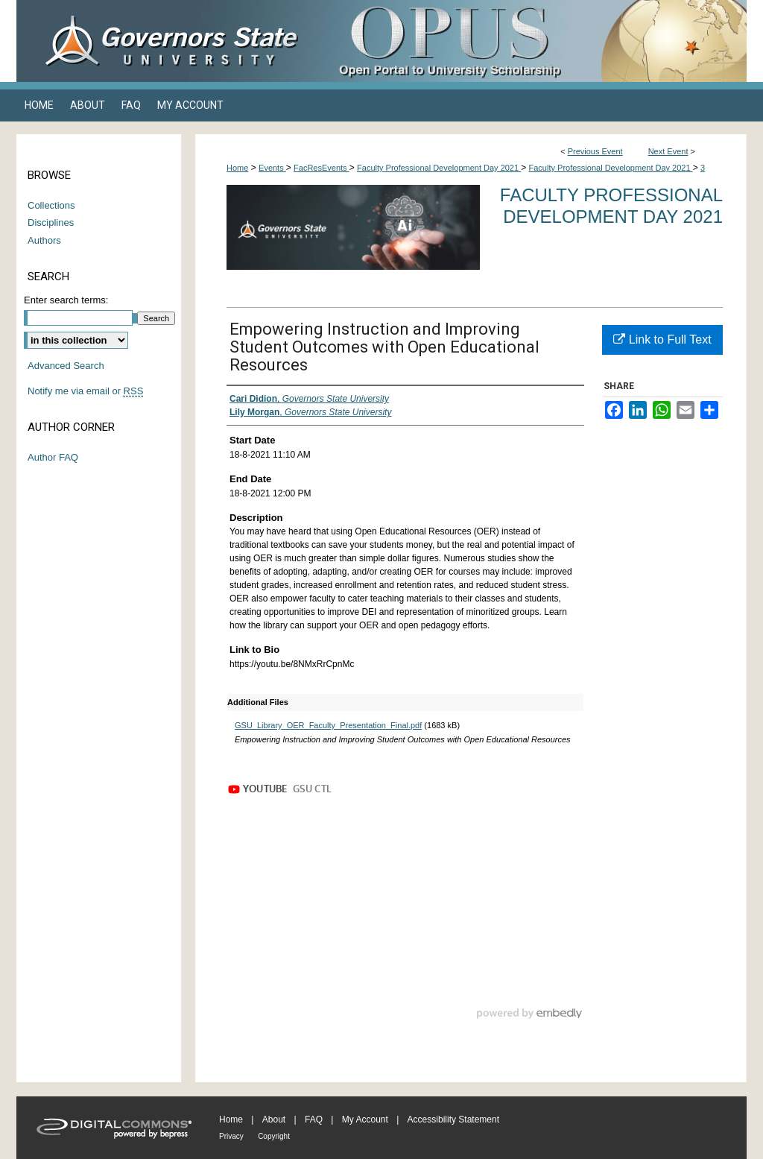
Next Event (668, 151)
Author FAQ (53, 457)
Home (237, 167)
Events (272, 167)
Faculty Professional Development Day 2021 (439, 167)
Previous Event (595, 151)
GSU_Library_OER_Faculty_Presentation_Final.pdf (328, 725)
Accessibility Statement (453, 1119)
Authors (44, 240)
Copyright (274, 1136)
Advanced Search (66, 365)
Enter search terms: (66, 300)
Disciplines (51, 222)
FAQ (314, 1119)
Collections (51, 205)
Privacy (231, 1136)
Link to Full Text (662, 339)
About (273, 1119)
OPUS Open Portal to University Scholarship (530, 41)
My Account (365, 1119)
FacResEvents (321, 167)
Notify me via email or (85, 391)
